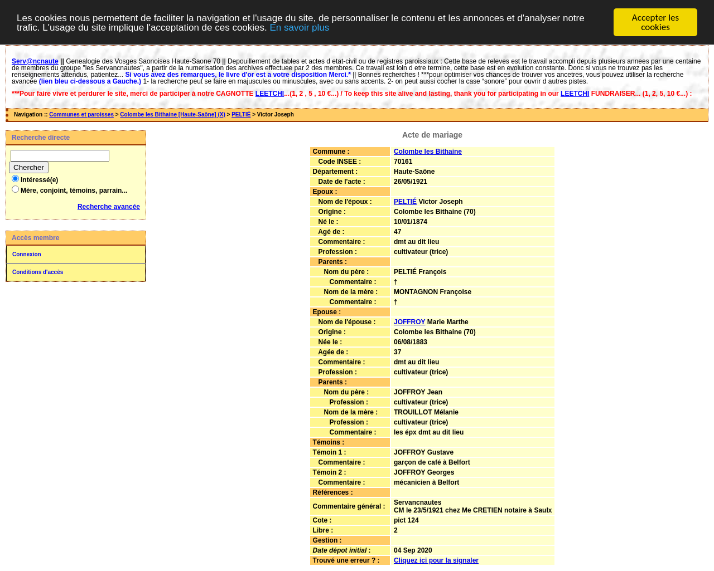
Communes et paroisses (81, 112)
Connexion (26, 251)
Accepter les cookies (655, 19)
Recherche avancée (109, 204)
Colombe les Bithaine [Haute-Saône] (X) (172, 112)
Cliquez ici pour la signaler (436, 558)
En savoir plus (299, 24)
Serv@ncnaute (35, 58)
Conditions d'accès (37, 269)
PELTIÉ (240, 112)
